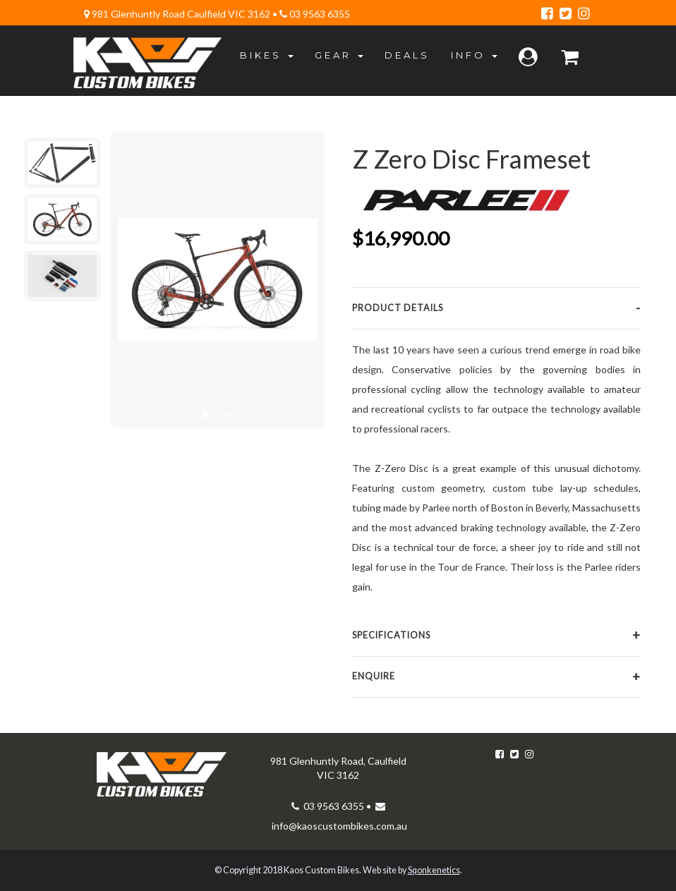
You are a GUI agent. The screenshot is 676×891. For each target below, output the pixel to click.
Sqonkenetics (434, 870)
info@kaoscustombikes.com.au (339, 826)
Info (474, 55)
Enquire (373, 676)
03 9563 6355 (318, 14)
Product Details (397, 308)
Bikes (267, 55)
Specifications (391, 635)
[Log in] (529, 57)
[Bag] (571, 57)
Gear (339, 55)
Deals (407, 55)
